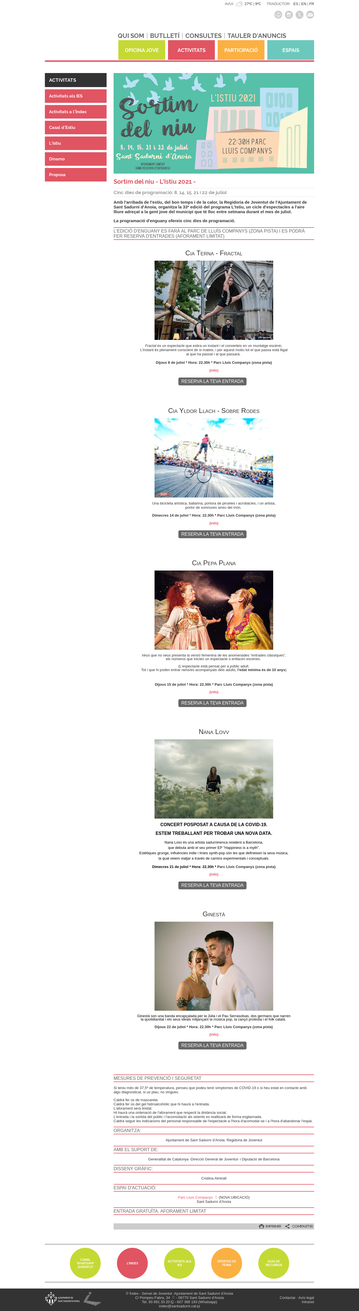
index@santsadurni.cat (177, 1306)
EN (303, 4)
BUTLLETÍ (165, 35)
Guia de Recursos (274, 1263)
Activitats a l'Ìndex (68, 111)
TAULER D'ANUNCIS (256, 35)
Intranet (308, 1302)
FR (311, 4)
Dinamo (57, 159)
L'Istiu (55, 143)
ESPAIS (290, 50)
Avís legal (306, 1298)
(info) (213, 370)
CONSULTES (203, 35)
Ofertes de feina (226, 1263)
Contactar (287, 1298)
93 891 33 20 (159, 1302)
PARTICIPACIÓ (241, 50)
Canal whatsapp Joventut (85, 1263)
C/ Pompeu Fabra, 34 (152, 1298)
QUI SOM (131, 35)
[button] (76, 80)
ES (295, 4)
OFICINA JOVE (142, 50)
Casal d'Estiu (62, 127)
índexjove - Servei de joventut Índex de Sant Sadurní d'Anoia (73, 33)
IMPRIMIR (273, 1226)
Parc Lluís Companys (195, 1197)
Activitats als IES (65, 96)
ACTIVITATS (192, 50)
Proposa (57, 174)
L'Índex (132, 1263)
